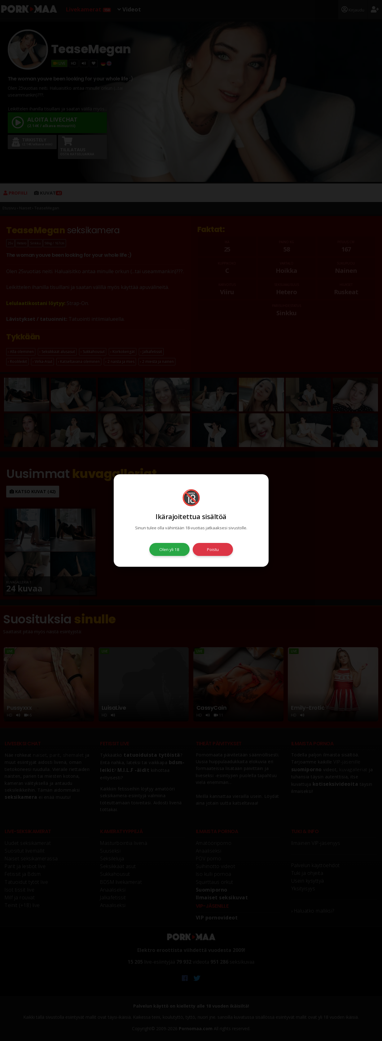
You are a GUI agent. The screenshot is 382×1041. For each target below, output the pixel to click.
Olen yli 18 (169, 549)
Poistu (213, 549)
